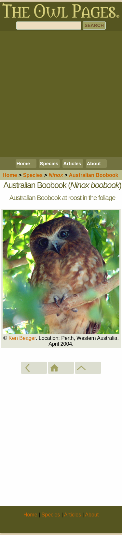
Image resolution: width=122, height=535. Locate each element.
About (94, 163)
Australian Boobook (93, 175)
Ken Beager (22, 338)
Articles (72, 163)
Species (49, 163)
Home (23, 163)
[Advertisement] (61, 94)
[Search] (48, 25)
